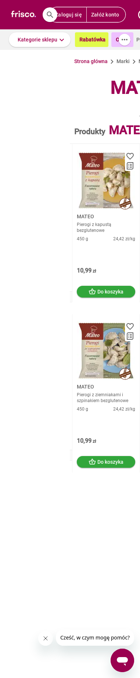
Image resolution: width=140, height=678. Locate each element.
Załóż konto (105, 15)
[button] (40, 39)
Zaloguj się (68, 15)
